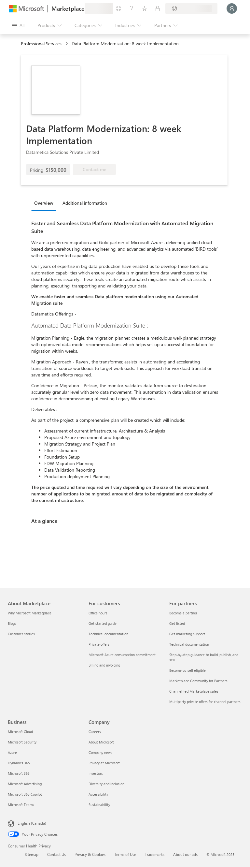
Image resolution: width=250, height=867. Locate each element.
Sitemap (31, 854)
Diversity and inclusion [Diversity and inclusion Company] (106, 783)
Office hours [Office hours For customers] (98, 612)
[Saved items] (144, 8)
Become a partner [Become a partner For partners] (183, 612)
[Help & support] (131, 8)
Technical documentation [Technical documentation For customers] (108, 633)
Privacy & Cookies (90, 854)
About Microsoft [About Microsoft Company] (101, 742)
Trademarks (154, 854)
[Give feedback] (118, 8)
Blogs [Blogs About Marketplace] (12, 623)
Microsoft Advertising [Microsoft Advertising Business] (25, 783)
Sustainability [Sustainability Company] (99, 804)
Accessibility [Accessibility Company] (98, 794)
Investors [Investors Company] (96, 773)
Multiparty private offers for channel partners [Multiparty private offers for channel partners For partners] (205, 701)
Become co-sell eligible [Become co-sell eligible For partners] (187, 670)
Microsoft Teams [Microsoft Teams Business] (21, 804)
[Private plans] (157, 8)
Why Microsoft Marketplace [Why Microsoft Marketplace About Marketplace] (29, 612)
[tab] (45, 203)
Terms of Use (125, 854)
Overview (43, 203)
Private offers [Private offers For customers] (99, 644)
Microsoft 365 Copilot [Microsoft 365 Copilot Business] (25, 794)
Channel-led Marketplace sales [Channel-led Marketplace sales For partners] (193, 691)
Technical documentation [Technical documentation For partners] (189, 644)
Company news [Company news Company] (100, 752)
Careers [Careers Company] (95, 731)
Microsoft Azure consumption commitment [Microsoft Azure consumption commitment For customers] (122, 654)
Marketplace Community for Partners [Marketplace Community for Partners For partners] (198, 680)
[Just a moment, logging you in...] (232, 8)
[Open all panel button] (18, 25)
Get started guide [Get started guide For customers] (103, 623)
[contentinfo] (67, 43)
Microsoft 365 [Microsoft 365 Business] (19, 773)
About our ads (185, 854)
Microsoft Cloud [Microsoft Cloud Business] (20, 731)
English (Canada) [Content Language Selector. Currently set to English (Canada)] (32, 823)
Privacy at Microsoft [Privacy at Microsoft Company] (104, 762)
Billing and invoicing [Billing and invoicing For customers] (104, 665)
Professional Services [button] (41, 43)
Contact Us (56, 854)
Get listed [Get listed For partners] (177, 623)
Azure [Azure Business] (12, 752)
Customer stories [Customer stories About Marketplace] (21, 633)
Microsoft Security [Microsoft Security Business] (22, 742)
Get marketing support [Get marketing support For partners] (187, 633)
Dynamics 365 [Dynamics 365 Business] (19, 762)
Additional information (84, 203)
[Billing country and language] (191, 8)
